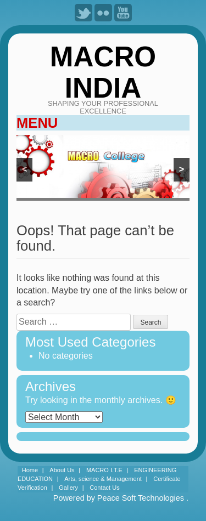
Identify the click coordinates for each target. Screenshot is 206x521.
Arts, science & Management (103, 478)
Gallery (68, 487)
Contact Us (104, 487)
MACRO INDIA (103, 72)
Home (30, 470)
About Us (61, 470)
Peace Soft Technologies (140, 498)
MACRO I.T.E (104, 470)
